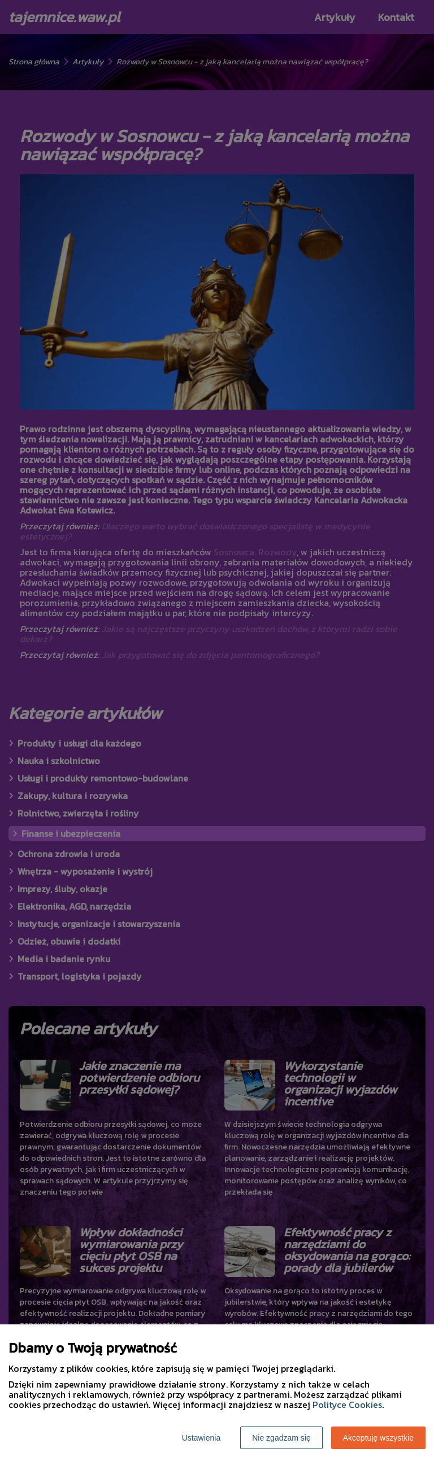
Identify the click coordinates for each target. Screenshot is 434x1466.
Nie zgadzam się (281, 1437)
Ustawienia (201, 1437)
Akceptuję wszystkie (378, 1437)
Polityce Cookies (347, 1404)
